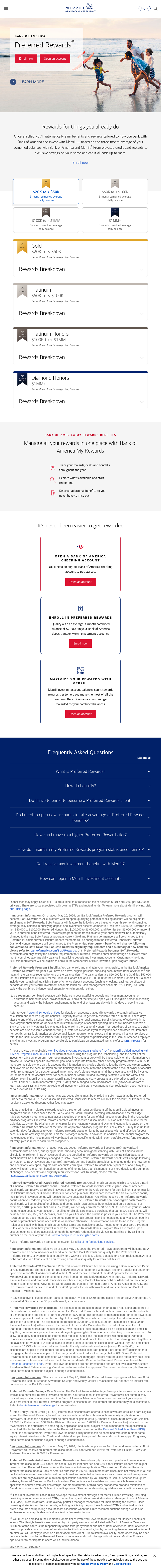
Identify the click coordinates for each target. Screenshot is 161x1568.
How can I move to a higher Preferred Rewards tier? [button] (80, 834)
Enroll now (80, 162)
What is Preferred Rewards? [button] (80, 771)
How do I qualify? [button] (80, 785)
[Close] (154, 1555)
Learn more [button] (27, 82)
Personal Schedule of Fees (43, 1012)
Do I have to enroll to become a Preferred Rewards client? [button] (80, 800)
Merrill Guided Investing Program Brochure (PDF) (78, 1050)
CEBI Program (133, 1040)
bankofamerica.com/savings (37, 1405)
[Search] (155, 8)
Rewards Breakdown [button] (41, 271)
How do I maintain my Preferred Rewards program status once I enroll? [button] (81, 849)
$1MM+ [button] (107, 225)
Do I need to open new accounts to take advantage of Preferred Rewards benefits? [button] (80, 817)
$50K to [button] (107, 196)
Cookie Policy (122, 1563)
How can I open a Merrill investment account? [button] (80, 878)
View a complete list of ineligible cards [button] (75, 1235)
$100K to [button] (38, 225)
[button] (5, 8)
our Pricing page (20, 908)
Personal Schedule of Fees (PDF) (124, 1429)
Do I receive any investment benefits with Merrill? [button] (80, 863)
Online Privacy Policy (94, 1563)
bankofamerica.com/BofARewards (53, 950)
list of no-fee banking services (95, 1241)
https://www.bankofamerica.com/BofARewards (38, 1175)
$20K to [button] (38, 196)
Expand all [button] (144, 757)
